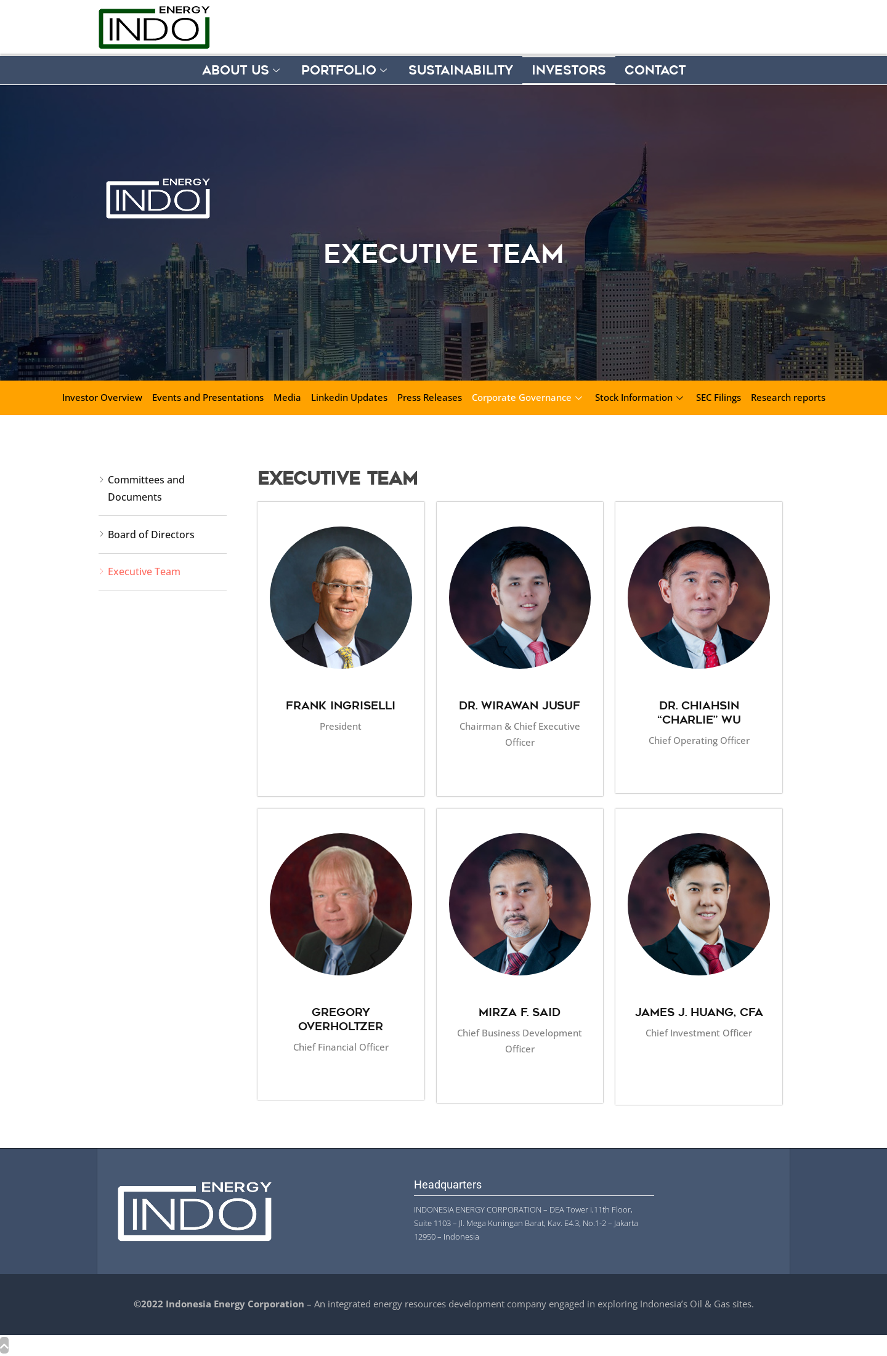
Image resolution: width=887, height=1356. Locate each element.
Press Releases (429, 397)
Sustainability (460, 70)
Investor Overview (102, 397)
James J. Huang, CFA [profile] (699, 1012)
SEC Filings (718, 397)
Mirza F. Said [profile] (520, 1012)
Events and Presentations (208, 397)
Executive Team (144, 571)
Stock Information (640, 397)
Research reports (788, 397)
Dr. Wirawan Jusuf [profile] (519, 705)
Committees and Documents (146, 488)
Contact (655, 70)
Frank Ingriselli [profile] (340, 705)
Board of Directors (151, 534)
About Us (242, 70)
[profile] (341, 687)
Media (287, 397)
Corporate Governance (528, 397)
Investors (569, 70)
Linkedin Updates (349, 397)
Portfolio (345, 70)
